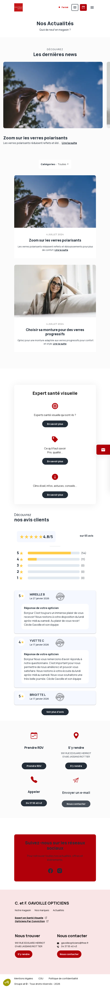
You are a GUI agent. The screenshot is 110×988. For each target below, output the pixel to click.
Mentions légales (23, 978)
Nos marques (42, 910)
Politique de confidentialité (63, 978)
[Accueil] (18, 7)
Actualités (58, 910)
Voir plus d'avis (55, 711)
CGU (40, 978)
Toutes (62, 164)
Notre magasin (23, 910)
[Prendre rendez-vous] (83, 7)
